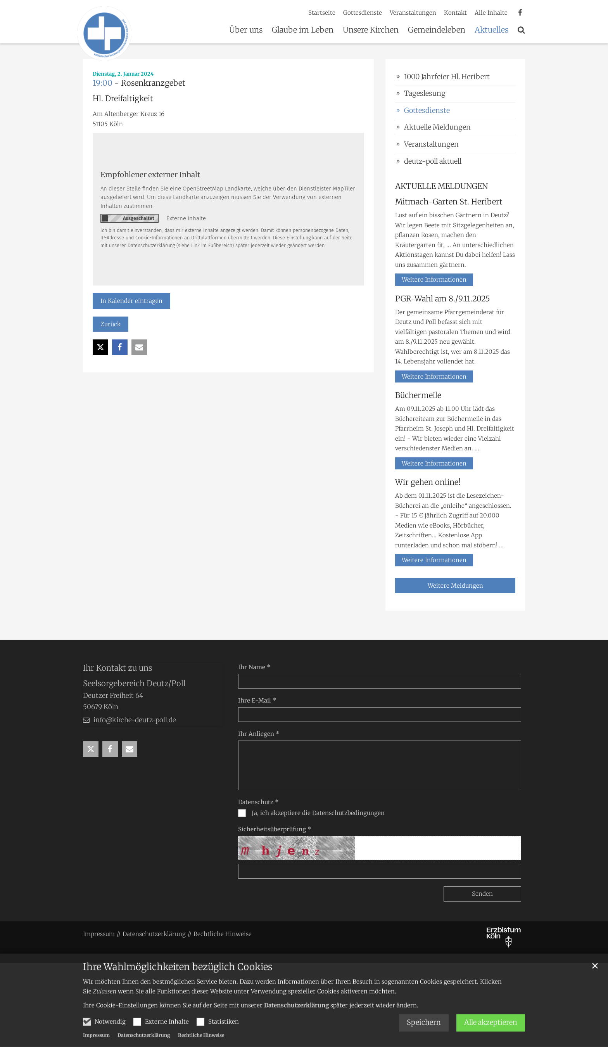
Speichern (424, 1034)
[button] (521, 31)
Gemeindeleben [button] (436, 30)
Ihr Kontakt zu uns (117, 668)
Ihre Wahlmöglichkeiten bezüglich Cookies (177, 979)
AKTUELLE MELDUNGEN (441, 186)
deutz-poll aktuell (432, 161)
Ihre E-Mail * (257, 700)
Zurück (110, 324)
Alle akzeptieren (490, 1034)
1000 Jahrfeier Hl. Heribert (447, 76)
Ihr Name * (254, 667)
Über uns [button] (246, 30)
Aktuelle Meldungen (437, 127)
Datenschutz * (258, 802)
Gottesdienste (427, 110)
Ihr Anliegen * (259, 733)
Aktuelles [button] (491, 30)
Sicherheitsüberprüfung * (274, 829)
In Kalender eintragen (131, 301)
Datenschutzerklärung (296, 1017)
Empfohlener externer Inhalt (150, 174)
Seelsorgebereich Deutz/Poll (134, 683)
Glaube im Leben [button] (302, 30)
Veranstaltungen (431, 144)
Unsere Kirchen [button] (371, 30)
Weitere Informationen (434, 279)
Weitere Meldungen (455, 585)
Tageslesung (425, 93)
